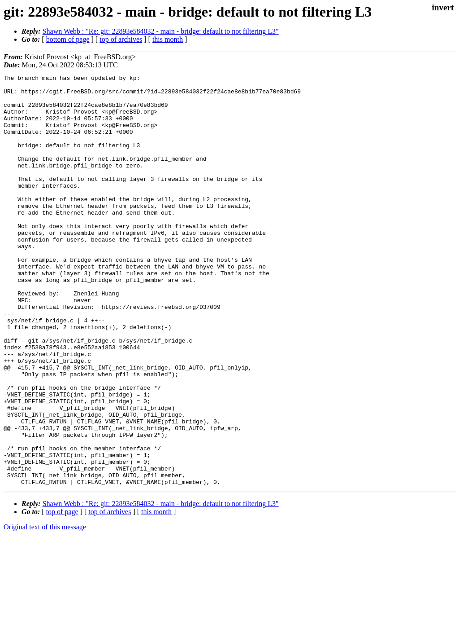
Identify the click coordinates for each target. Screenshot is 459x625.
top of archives (121, 39)
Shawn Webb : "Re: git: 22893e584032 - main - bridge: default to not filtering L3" (161, 31)
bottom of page (68, 39)
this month (167, 39)
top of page (62, 594)
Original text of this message (45, 609)
